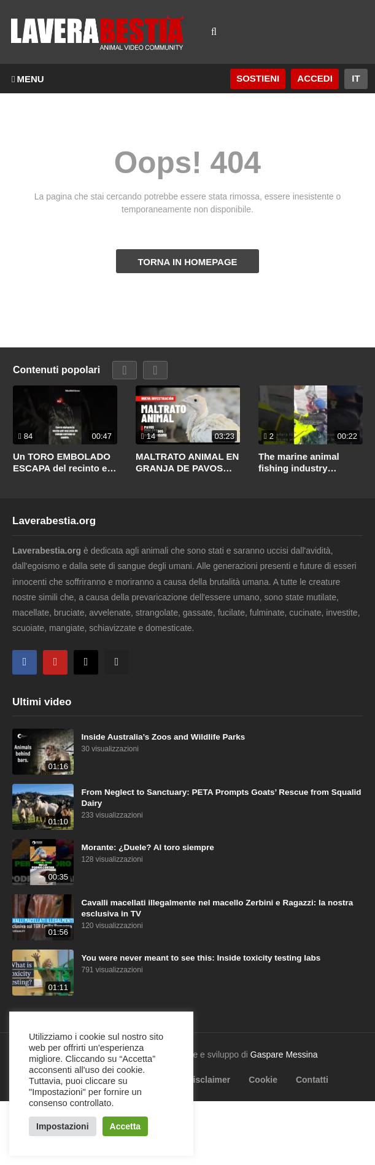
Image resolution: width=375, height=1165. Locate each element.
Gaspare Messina (284, 1054)
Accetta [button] (125, 1126)
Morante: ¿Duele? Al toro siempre (148, 847)
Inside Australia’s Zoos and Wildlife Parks (163, 736)
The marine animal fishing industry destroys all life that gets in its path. (301, 462)
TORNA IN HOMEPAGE (187, 262)
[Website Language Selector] (356, 79)
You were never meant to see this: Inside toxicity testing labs (201, 957)
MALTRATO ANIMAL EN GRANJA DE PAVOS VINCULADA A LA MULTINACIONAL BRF (187, 462)
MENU (28, 79)
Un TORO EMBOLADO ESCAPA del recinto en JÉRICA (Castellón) (63, 462)
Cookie (263, 1080)
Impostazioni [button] (62, 1126)
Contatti (312, 1080)
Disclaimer (208, 1080)
